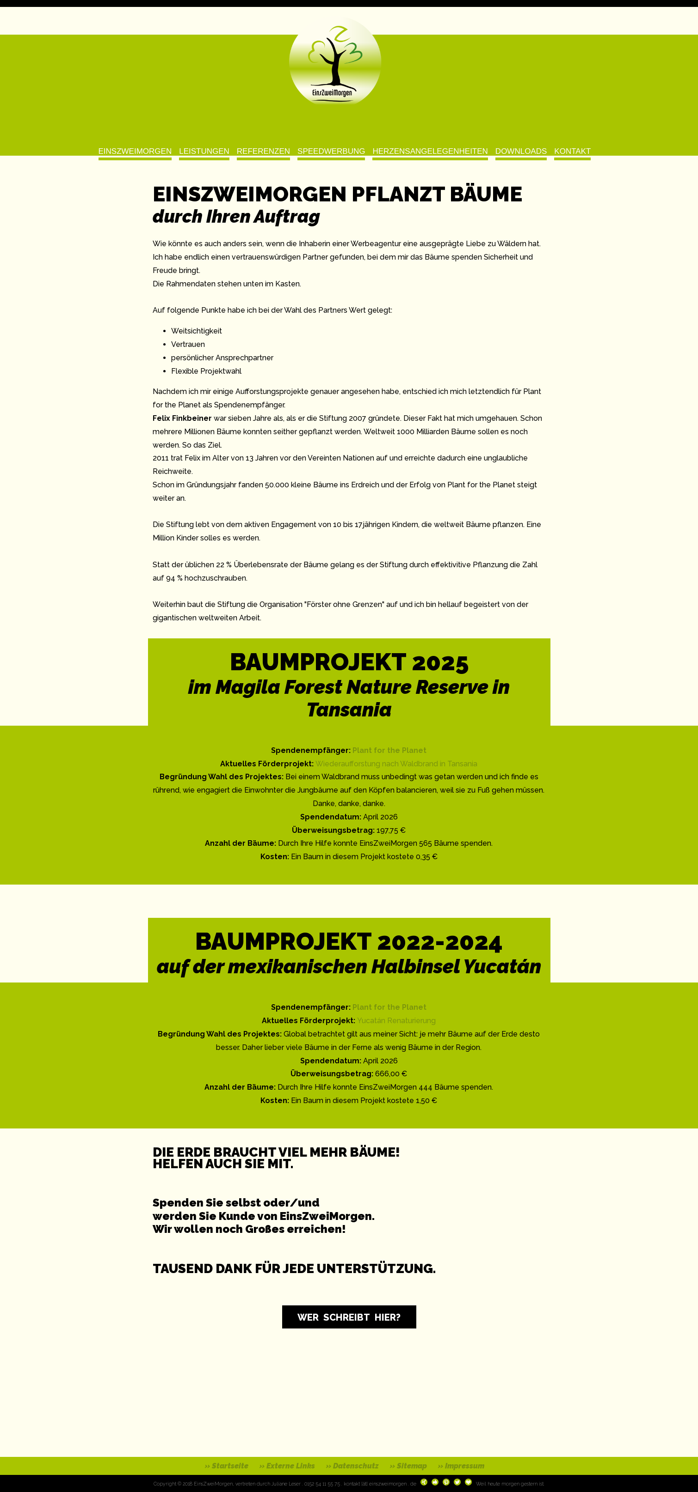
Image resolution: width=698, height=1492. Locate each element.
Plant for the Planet (389, 750)
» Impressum (461, 1466)
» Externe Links (287, 1466)
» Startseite (226, 1466)
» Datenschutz (352, 1466)
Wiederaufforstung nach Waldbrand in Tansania (396, 763)
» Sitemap (408, 1466)
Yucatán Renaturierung (396, 1020)
